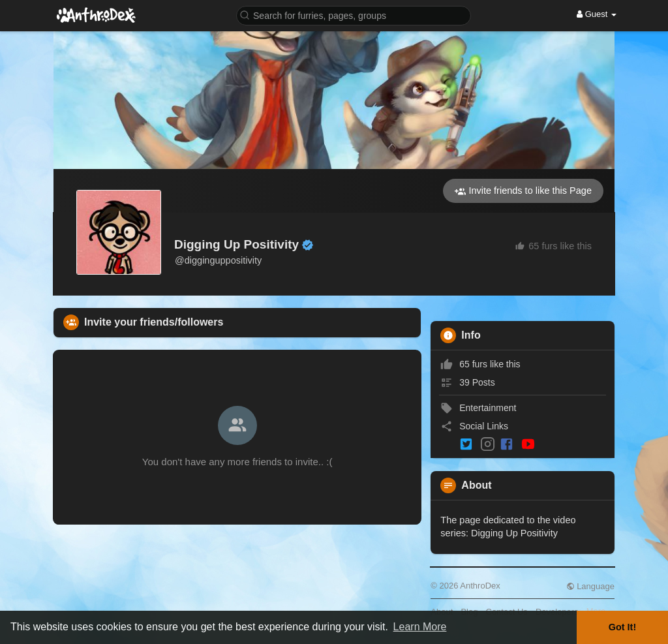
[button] (354, 14)
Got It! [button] (622, 627)
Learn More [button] (420, 626)
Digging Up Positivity (236, 244)
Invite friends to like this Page (523, 190)
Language (590, 586)
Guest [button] (596, 14)
